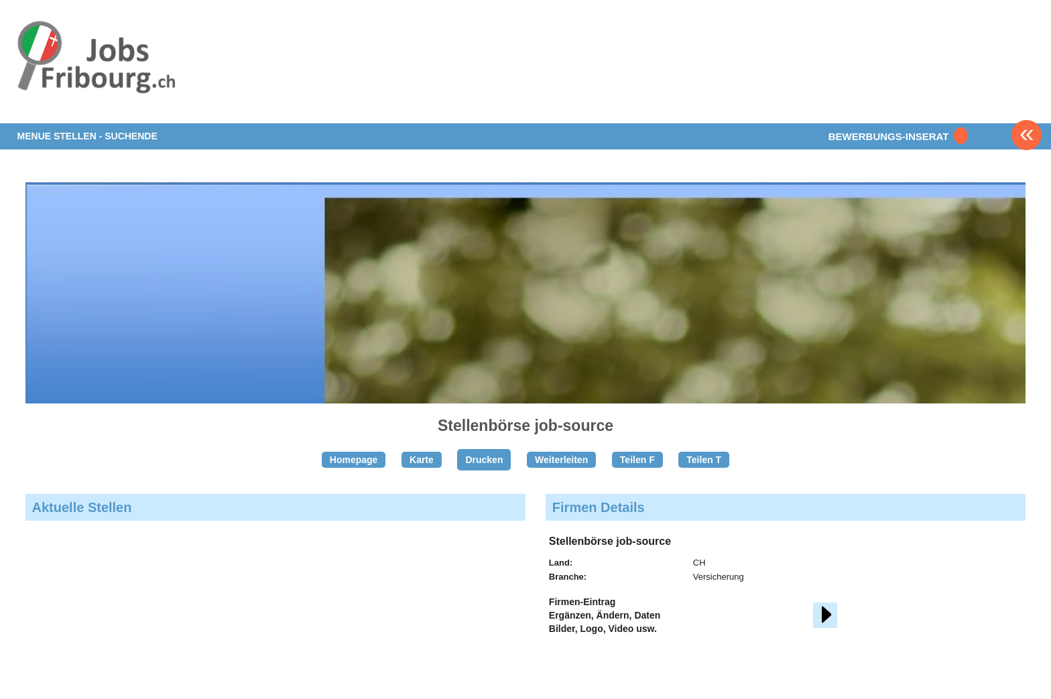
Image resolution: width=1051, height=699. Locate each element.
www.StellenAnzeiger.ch (96, 69)
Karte (422, 459)
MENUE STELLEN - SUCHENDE (87, 136)
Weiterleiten (561, 459)
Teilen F (637, 459)
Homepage (354, 459)
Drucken (484, 459)
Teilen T (703, 459)
